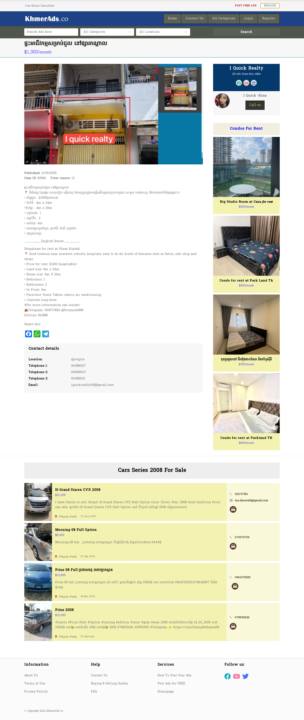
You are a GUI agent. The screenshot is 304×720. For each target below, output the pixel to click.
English (270, 6)
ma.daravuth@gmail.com (251, 501)
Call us (255, 105)
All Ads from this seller (246, 74)
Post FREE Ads (246, 6)
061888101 (78, 379)
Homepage (166, 692)
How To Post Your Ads (174, 675)
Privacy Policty (36, 692)
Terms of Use (34, 683)
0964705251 (243, 577)
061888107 (78, 366)
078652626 (242, 617)
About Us (31, 675)
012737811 (241, 494)
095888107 (78, 372)
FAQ (94, 692)
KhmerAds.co (54, 711)
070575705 (242, 537)
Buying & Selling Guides (109, 683)
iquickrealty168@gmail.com (92, 385)
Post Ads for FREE (171, 683)
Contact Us (99, 675)
